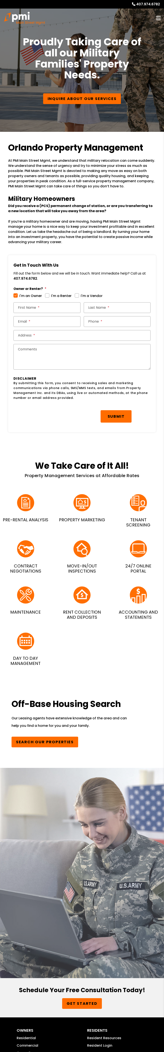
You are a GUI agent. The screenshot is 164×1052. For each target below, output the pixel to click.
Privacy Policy (43, 969)
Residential (26, 835)
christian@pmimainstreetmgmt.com (49, 913)
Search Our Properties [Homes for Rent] (45, 742)
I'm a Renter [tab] (61, 295)
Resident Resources (104, 835)
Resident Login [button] (99, 842)
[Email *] (46, 321)
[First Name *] (46, 307)
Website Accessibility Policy (24, 993)
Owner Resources (32, 850)
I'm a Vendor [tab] (91, 295)
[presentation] (45, 414)
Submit (116, 416)
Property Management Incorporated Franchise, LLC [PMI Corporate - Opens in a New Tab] (100, 939)
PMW (6, 969)
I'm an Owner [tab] (30, 295)
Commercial (27, 842)
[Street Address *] (81, 335)
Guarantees (27, 857)
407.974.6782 (148, 4)
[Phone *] (117, 321)
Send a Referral (100, 864)
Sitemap (21, 969)
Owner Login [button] (27, 864)
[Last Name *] (117, 307)
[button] (91, 892)
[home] (24, 18)
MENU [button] (158, 18)
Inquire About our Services (82, 98)
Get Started (82, 800)
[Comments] (81, 357)
